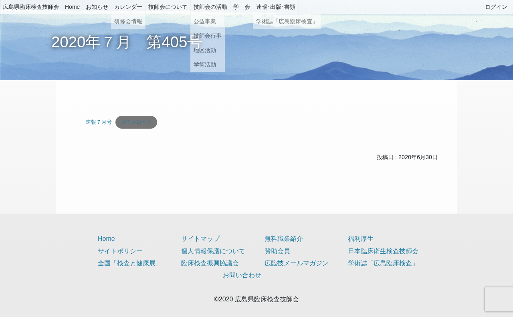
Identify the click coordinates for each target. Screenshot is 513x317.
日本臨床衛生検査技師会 (383, 251)
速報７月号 (99, 122)
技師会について (168, 7)
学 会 (241, 7)
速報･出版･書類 (275, 7)
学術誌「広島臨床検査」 (383, 263)
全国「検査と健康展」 (130, 263)
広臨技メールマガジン (297, 263)
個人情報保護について (213, 251)
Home (72, 7)
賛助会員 (277, 251)
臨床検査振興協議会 (210, 263)
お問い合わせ (242, 275)
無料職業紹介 (284, 238)
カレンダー (128, 7)
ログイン (496, 7)
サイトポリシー (120, 251)
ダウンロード (136, 122)
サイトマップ (200, 238)
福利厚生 (361, 238)
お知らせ (97, 7)
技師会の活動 (210, 7)
